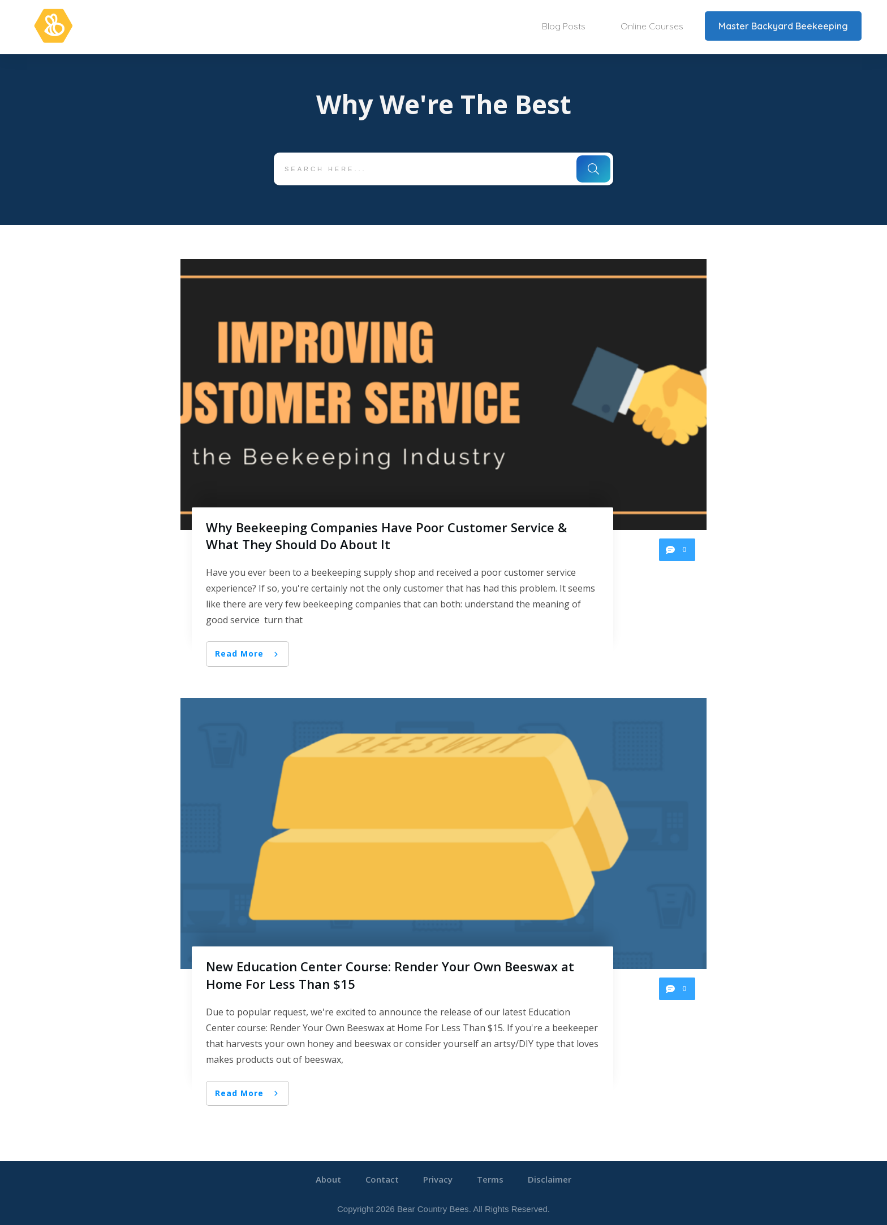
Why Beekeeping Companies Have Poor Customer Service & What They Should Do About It (386, 536)
